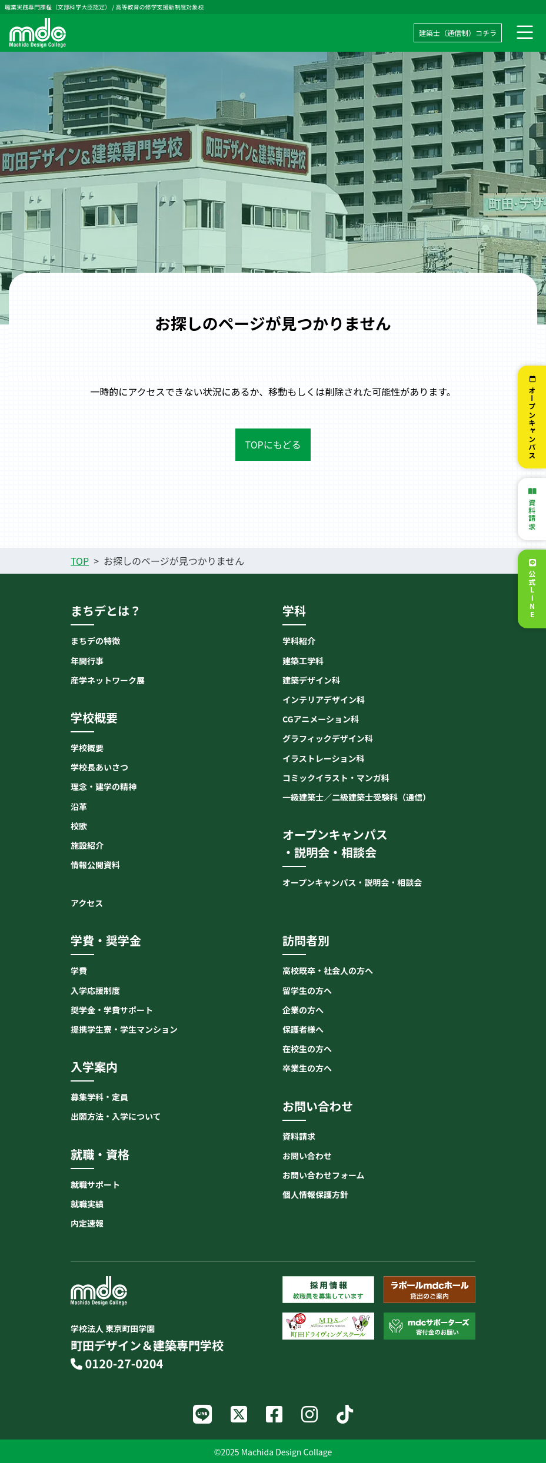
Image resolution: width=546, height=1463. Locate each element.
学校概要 (87, 748)
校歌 (79, 826)
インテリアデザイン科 (323, 699)
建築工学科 (303, 661)
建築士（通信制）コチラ (458, 33)
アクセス (87, 903)
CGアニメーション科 (320, 719)
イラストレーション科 (323, 758)
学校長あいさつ (99, 767)
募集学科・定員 (99, 1097)
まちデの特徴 (95, 641)
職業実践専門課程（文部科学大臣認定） (58, 6)
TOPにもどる (273, 444)
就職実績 (87, 1204)
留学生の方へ (307, 990)
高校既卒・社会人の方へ (327, 970)
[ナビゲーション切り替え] (525, 33)
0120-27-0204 (117, 1363)
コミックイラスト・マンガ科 (335, 778)
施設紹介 (87, 845)
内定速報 (87, 1223)
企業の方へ (303, 1010)
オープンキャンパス (532, 422)
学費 (79, 970)
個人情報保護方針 (315, 1194)
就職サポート (95, 1184)
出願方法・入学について (116, 1116)
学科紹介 (298, 641)
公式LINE (532, 594)
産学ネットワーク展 (108, 680)
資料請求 (532, 514)
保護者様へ (303, 1029)
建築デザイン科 (311, 680)
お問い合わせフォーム (323, 1175)
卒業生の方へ (307, 1068)
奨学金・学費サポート (112, 1010)
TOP (80, 561)
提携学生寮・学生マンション (124, 1029)
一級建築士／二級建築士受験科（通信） (356, 797)
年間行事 (87, 661)
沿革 (79, 806)
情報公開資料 (95, 865)
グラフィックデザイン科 (327, 738)
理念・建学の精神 (103, 786)
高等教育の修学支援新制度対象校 (159, 6)
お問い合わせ (307, 1155)
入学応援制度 (95, 990)
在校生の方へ (307, 1048)
